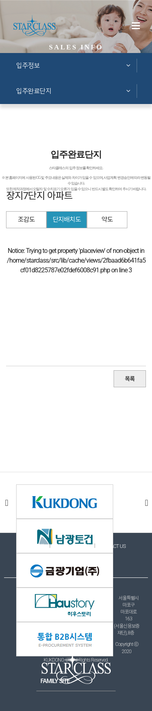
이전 (6, 503)
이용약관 (35, 546)
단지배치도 (67, 219)
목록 (130, 379)
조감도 (26, 219)
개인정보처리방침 (71, 546)
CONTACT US (112, 546)
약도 (107, 219)
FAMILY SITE (55, 681)
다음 (146, 503)
